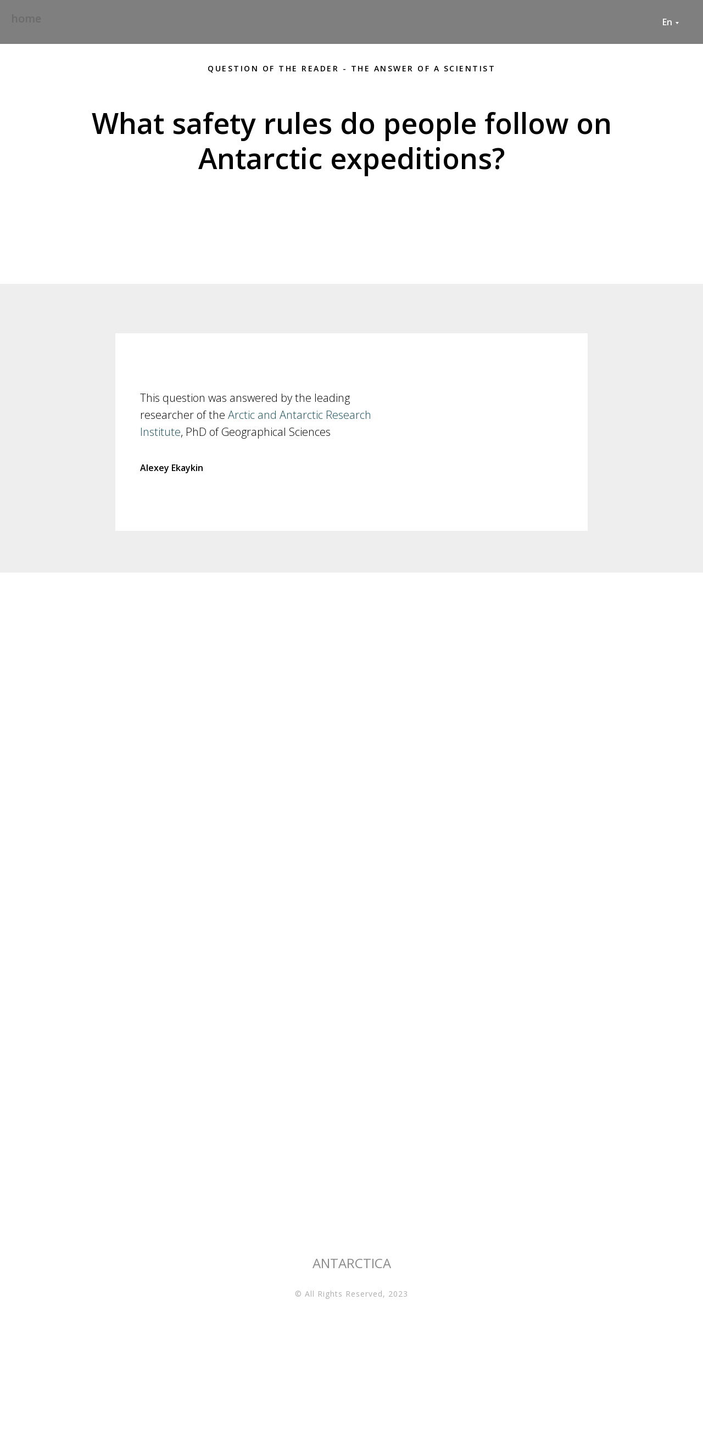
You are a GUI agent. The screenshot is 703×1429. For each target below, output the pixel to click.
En (667, 22)
